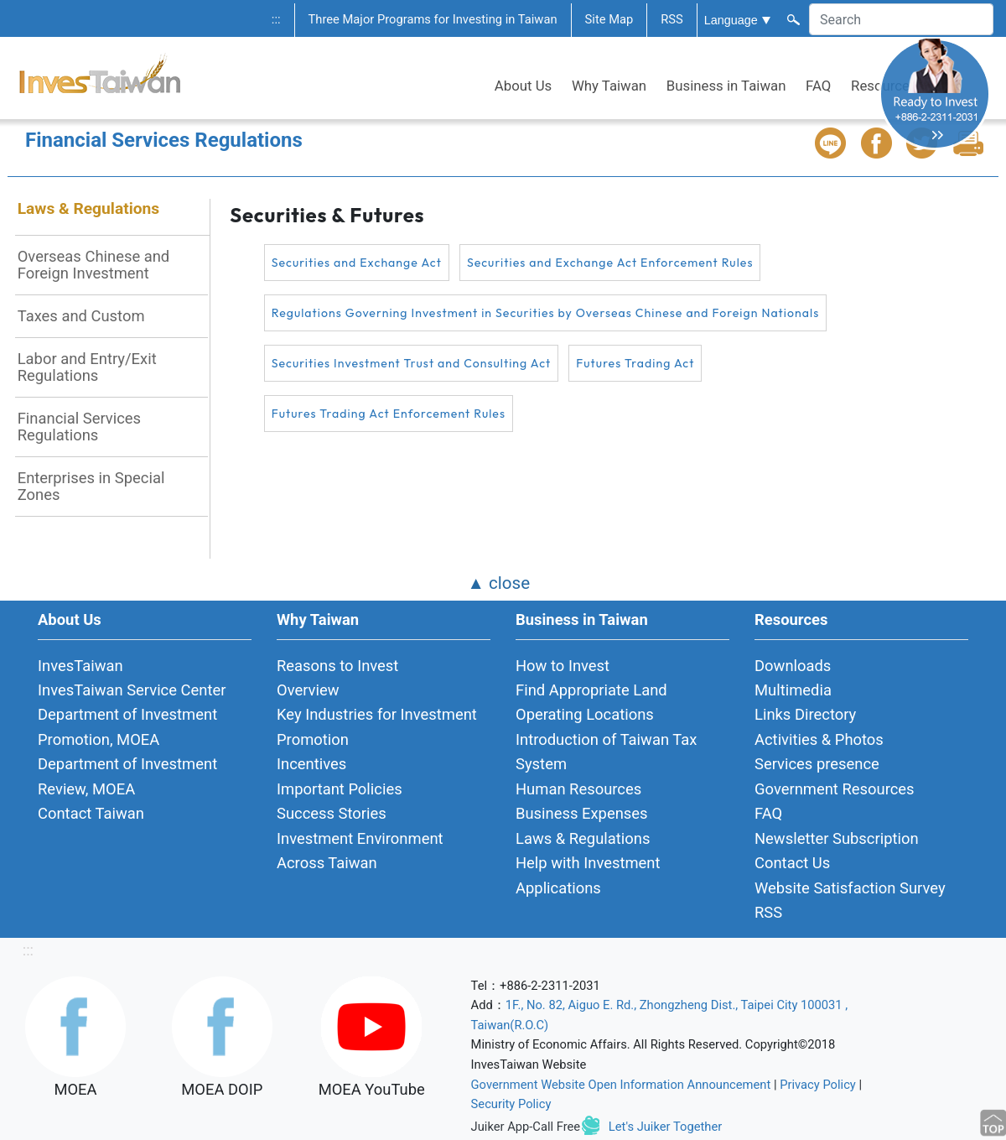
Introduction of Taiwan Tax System (606, 752)
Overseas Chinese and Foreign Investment (94, 264)
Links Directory (805, 714)
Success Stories (331, 813)
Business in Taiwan (726, 85)
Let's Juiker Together (665, 1126)
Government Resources (834, 789)
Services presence (816, 764)
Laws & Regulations (88, 208)
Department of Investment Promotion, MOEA (127, 726)
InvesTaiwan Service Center (132, 690)
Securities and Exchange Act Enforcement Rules (610, 262)
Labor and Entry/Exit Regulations (87, 367)
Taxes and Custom (81, 316)
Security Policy (511, 1103)
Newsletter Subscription (836, 838)
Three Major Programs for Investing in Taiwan (433, 19)
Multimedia (793, 690)
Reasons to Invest (337, 665)
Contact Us (792, 863)
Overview (308, 690)
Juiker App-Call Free (526, 1126)
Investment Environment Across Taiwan (360, 851)
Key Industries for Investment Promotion (377, 726)
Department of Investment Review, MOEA (127, 776)
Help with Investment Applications (588, 875)
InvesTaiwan (80, 665)
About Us (523, 85)
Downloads (792, 665)
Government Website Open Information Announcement (621, 1084)
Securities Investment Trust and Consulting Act (412, 363)
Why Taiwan (609, 85)
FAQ (818, 85)
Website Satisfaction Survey (850, 888)
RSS (672, 19)
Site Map (609, 19)
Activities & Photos (819, 739)
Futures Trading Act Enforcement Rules (389, 413)
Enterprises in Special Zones (91, 486)
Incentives (311, 764)
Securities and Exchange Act (357, 262)
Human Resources (578, 789)
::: (276, 19)
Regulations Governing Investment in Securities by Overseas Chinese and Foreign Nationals (546, 312)
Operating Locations (585, 714)
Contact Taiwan (91, 813)
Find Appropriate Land (591, 690)
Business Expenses (582, 813)
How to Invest (562, 665)
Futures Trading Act (635, 363)
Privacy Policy (818, 1084)
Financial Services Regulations (79, 426)
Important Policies (339, 789)
